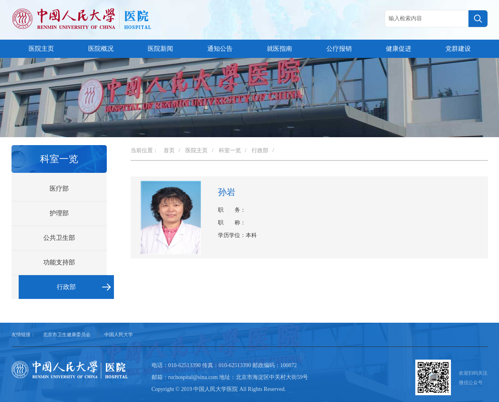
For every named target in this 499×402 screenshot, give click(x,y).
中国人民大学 (118, 334)
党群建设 (458, 48)
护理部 (59, 213)
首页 (169, 150)
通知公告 (220, 48)
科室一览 (230, 150)
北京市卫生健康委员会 (67, 334)
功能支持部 (59, 262)
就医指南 (279, 48)
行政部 (66, 286)
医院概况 (101, 48)
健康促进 (398, 48)
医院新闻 (160, 48)
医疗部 (59, 188)
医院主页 (41, 48)
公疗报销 (339, 48)
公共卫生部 (59, 237)
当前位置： (144, 150)
